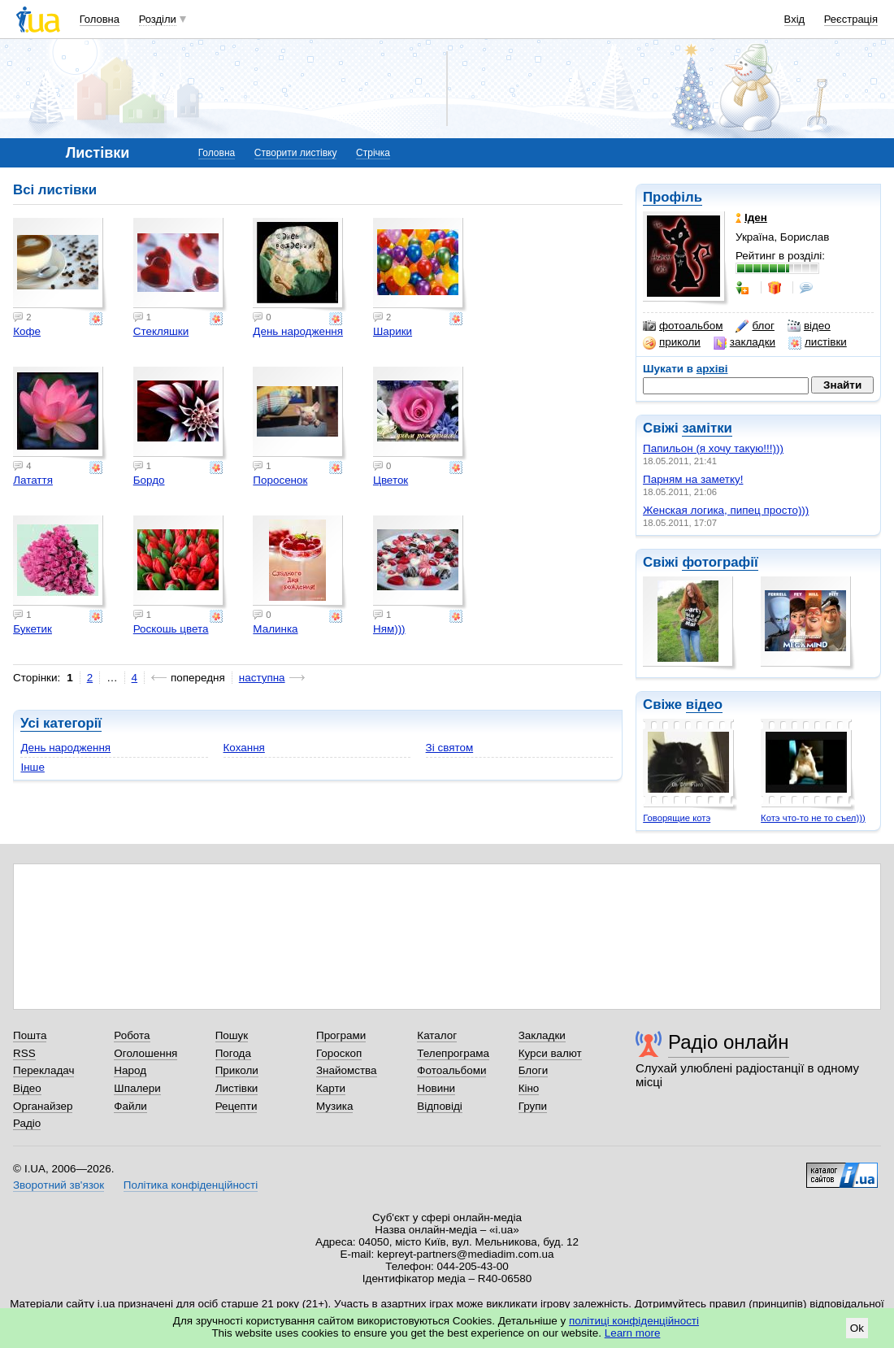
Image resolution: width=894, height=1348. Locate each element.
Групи (533, 1106)
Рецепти (236, 1106)
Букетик (32, 629)
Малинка (275, 629)
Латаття (33, 480)
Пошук (232, 1035)
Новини (436, 1088)
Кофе (27, 331)
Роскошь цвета (171, 629)
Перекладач (43, 1070)
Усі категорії (61, 723)
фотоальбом (683, 326)
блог (755, 326)
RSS (24, 1053)
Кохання (244, 747)
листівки (817, 342)
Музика (334, 1106)
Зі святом (450, 747)
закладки (744, 342)
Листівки (236, 1088)
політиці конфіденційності (634, 1321)
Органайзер (42, 1106)
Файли (130, 1106)
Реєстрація (851, 19)
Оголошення (145, 1053)
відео (809, 326)
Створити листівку (295, 153)
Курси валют (550, 1053)
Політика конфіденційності (191, 1185)
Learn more (633, 1333)
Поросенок (280, 480)
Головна (99, 19)
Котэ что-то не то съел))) (813, 818)
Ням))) (389, 629)
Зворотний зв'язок (58, 1185)
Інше (32, 767)
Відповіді (439, 1106)
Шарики (392, 331)
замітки (707, 428)
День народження (298, 331)
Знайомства (346, 1070)
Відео (27, 1088)
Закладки (542, 1035)
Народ (130, 1070)
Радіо (27, 1123)
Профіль (672, 197)
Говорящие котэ (676, 818)
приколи (672, 342)
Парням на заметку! (693, 479)
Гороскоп (339, 1053)
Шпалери (137, 1088)
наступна (262, 678)
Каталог (437, 1035)
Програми (341, 1035)
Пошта (29, 1035)
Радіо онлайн (728, 1042)
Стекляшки (161, 331)
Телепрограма (453, 1053)
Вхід (794, 19)
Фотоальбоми (451, 1070)
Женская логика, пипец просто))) (726, 510)
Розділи (157, 19)
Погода (233, 1053)
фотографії (719, 562)
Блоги (534, 1070)
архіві (712, 369)
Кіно (529, 1088)
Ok (857, 1328)
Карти (330, 1088)
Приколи (236, 1070)
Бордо (149, 480)
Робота (132, 1035)
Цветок (390, 480)
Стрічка (373, 153)
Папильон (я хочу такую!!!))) (713, 448)
